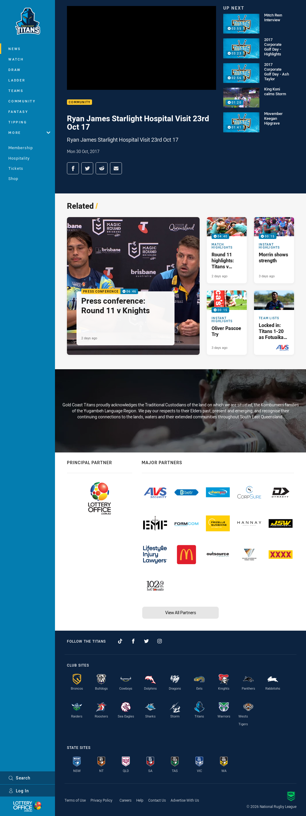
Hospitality (19, 158)
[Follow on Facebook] (133, 641)
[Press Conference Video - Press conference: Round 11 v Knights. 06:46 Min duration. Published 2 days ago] (133, 286)
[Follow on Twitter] (146, 641)
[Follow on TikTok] (120, 641)
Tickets (15, 168)
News (14, 48)
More (29, 132)
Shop (13, 178)
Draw (14, 69)
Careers (125, 800)
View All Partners (180, 612)
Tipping (17, 122)
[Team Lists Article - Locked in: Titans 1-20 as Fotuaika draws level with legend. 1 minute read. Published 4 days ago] (274, 322)
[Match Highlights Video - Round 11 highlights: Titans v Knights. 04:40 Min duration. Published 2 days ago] (227, 250)
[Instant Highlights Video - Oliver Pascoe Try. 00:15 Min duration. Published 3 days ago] (227, 322)
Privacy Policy (101, 800)
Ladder (16, 80)
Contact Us (157, 800)
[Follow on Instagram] (159, 641)
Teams (16, 90)
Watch (16, 59)
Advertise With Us (185, 800)
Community (22, 101)
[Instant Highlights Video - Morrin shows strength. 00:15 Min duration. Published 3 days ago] (274, 250)
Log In (18, 791)
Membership (20, 147)
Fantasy (18, 111)
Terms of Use (75, 800)
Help (139, 800)
